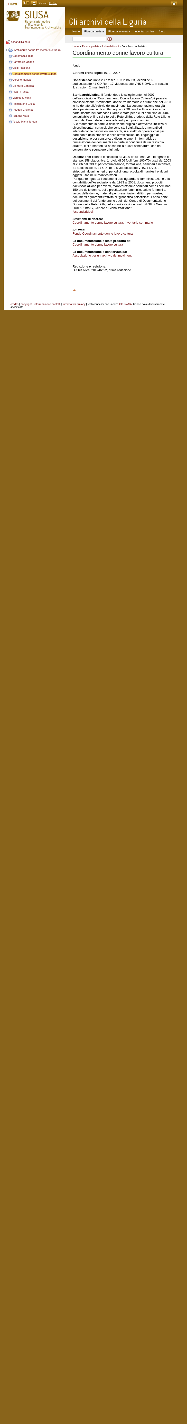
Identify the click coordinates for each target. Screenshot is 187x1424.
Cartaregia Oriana (23, 61)
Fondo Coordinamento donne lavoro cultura (103, 233)
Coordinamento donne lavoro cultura (34, 73)
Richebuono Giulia (23, 103)
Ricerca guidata (90, 46)
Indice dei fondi (110, 46)
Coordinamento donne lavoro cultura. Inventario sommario (113, 222)
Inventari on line (144, 31)
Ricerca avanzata (119, 31)
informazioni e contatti (47, 304)
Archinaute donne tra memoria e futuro (37, 49)
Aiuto (162, 31)
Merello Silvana (21, 97)
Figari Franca (20, 91)
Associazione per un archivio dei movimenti (102, 255)
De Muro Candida (23, 85)
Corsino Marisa (21, 79)
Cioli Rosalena (21, 67)
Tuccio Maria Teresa (24, 121)
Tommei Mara (20, 115)
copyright (26, 304)
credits (14, 304)
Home (76, 31)
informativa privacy (74, 304)
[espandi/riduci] (83, 211)
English (53, 3)
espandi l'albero (20, 42)
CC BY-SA (125, 304)
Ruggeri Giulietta (22, 109)
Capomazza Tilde (22, 55)
